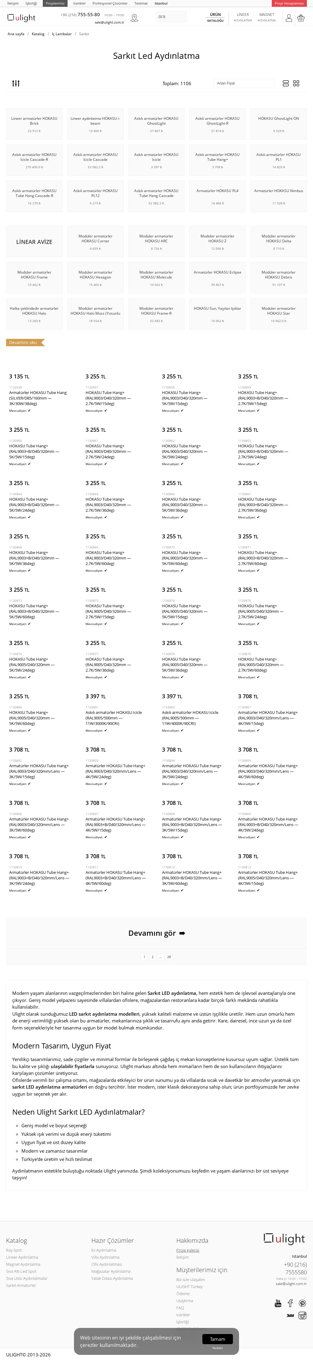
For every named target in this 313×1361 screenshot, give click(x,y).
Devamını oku (23, 342)
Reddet (217, 1348)
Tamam (217, 1339)
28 (169, 956)
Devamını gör (157, 932)
